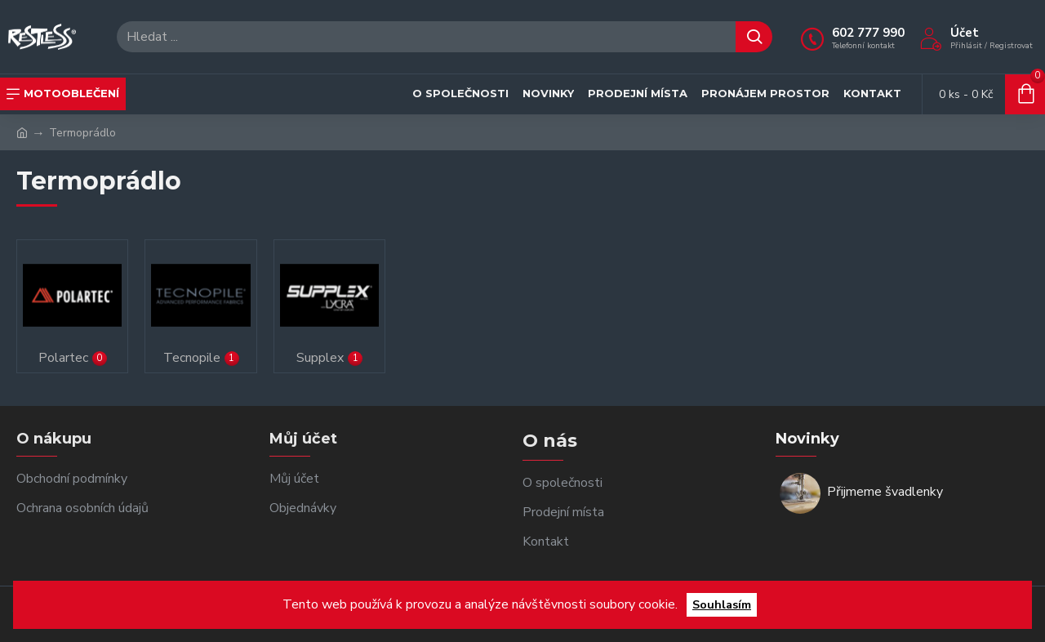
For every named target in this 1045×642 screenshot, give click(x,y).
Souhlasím (721, 604)
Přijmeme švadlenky (885, 492)
